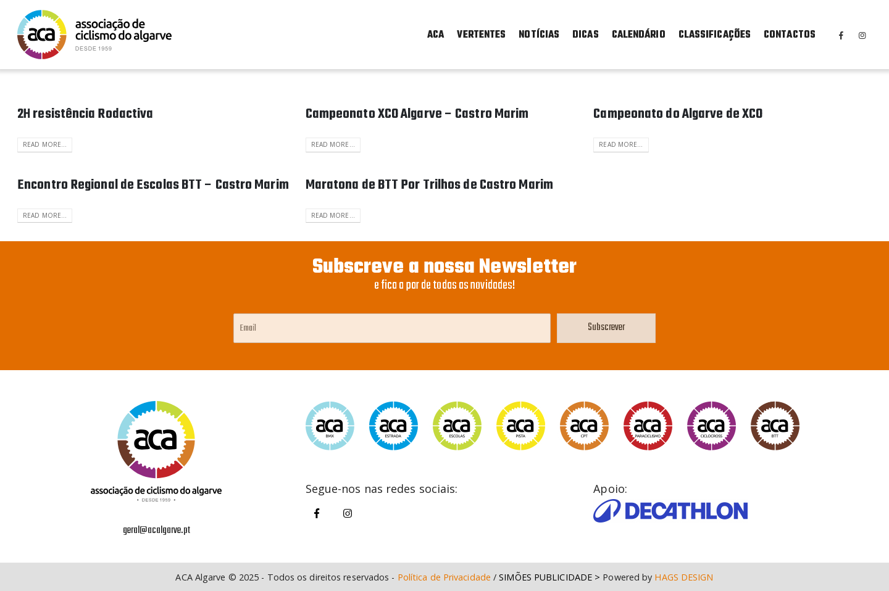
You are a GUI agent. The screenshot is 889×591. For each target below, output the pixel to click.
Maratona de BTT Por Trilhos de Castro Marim (429, 185)
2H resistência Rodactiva (85, 114)
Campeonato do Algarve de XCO (677, 114)
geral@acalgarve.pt (156, 531)
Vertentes (481, 35)
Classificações (714, 35)
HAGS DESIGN (683, 577)
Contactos (790, 35)
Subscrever (606, 328)
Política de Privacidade (444, 577)
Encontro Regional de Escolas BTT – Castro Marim (153, 185)
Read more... (45, 144)
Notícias (539, 35)
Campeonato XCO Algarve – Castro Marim (417, 114)
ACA (435, 35)
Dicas (585, 35)
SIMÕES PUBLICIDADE (545, 577)
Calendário (639, 35)
